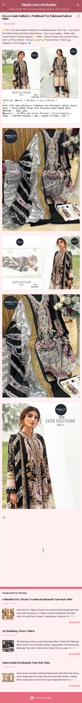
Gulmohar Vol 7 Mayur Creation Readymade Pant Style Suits (37, 599)
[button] (78, 17)
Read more (74, 622)
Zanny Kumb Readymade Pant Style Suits (26, 662)
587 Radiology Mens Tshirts (18, 631)
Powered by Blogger (41, 698)
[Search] (78, 5)
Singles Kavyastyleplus (39, 4)
